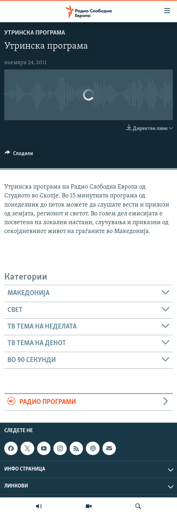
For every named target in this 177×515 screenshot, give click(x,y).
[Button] (19, 155)
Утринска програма (34, 33)
